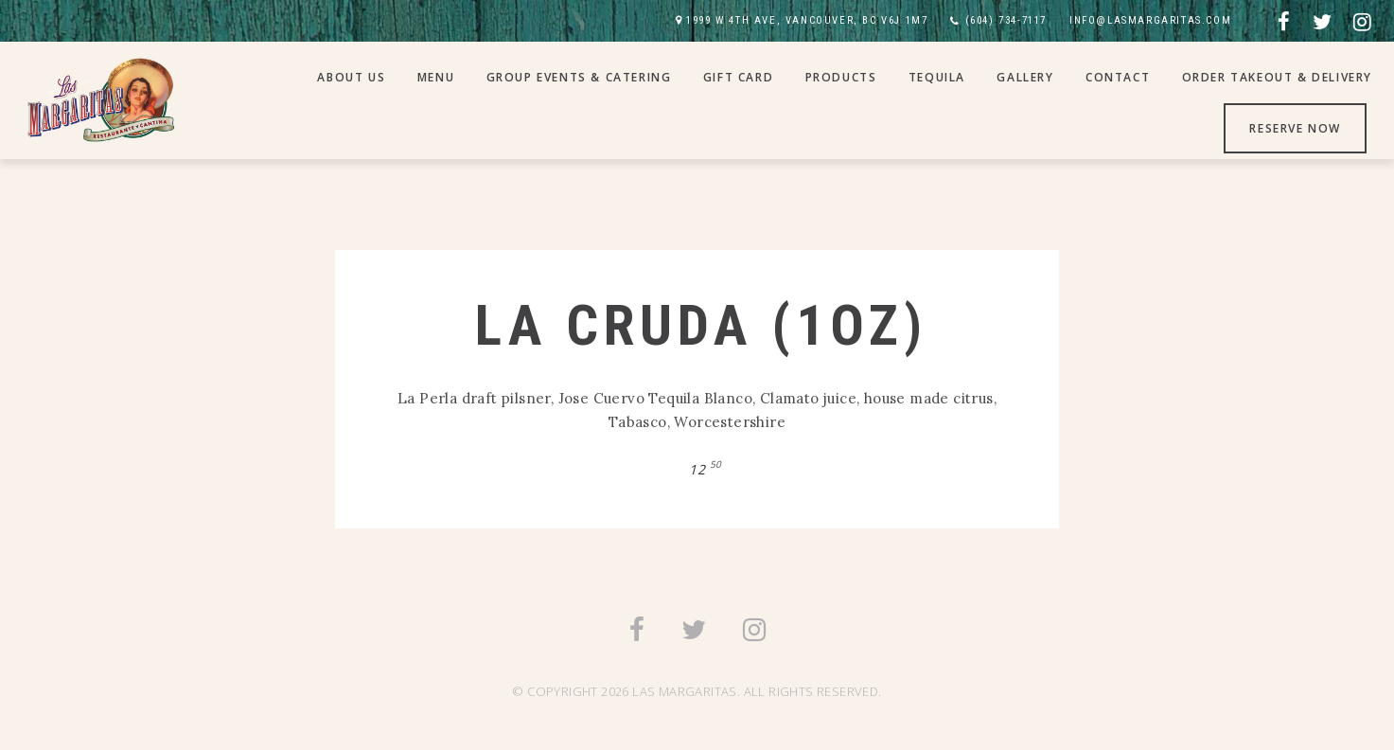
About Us (351, 77)
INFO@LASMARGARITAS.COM (1150, 20)
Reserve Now (1295, 128)
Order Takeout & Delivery (1277, 77)
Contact (1117, 77)
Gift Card (738, 77)
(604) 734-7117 (1006, 20)
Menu (435, 77)
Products (841, 77)
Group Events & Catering (579, 77)
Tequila (937, 77)
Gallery (1025, 77)
